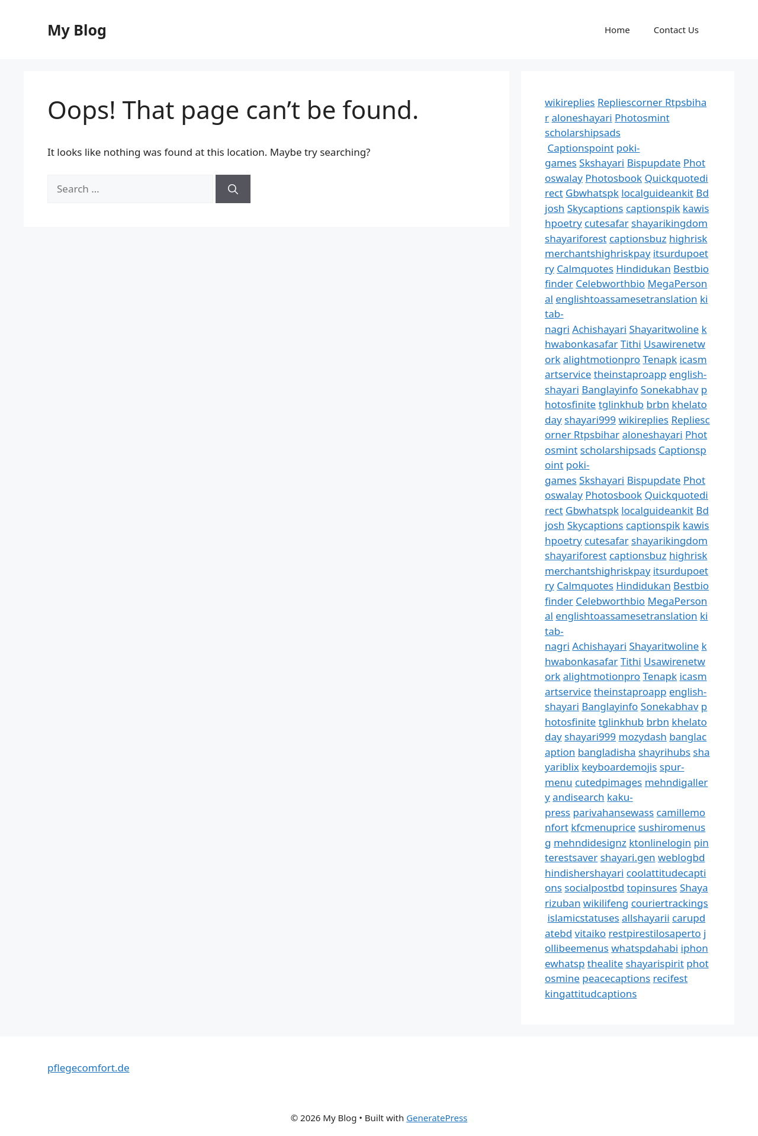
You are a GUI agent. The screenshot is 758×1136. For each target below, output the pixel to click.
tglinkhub (621, 404)
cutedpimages (608, 782)
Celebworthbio (610, 283)
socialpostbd (594, 887)
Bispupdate (654, 162)
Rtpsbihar (596, 434)
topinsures (652, 887)
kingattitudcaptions (591, 993)
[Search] (233, 189)
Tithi (631, 344)
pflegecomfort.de (88, 1067)
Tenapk (660, 359)
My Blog (77, 30)
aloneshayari (581, 117)
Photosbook (613, 178)
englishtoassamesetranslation (626, 299)
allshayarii (646, 918)
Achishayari (599, 329)
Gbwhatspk (592, 193)
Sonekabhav (669, 389)
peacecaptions (616, 978)
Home (617, 30)
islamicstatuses (583, 918)
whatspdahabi (644, 948)
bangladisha (607, 752)
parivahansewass (613, 812)
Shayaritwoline (664, 329)
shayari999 (590, 419)
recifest (670, 978)
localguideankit (657, 193)
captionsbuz (638, 238)
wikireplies (570, 102)
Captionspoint (580, 148)
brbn (657, 404)
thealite (605, 963)
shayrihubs (664, 752)
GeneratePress (436, 1118)
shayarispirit (655, 963)
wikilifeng (605, 903)
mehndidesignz (590, 842)
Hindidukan (643, 268)
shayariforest (575, 238)
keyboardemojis (619, 767)
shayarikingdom (669, 223)
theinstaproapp (630, 374)
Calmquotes (585, 268)
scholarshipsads (583, 132)
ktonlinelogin (660, 842)
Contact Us (676, 30)
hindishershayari (584, 873)
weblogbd (681, 857)
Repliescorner (631, 102)
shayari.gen (628, 857)
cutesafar (606, 223)
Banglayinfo (610, 389)
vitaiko (590, 933)
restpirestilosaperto (654, 933)
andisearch (579, 797)
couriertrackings (669, 903)
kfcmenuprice (603, 827)
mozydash (643, 736)
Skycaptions (595, 208)
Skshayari (601, 162)
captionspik (653, 208)
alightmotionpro (601, 359)
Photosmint (642, 117)
